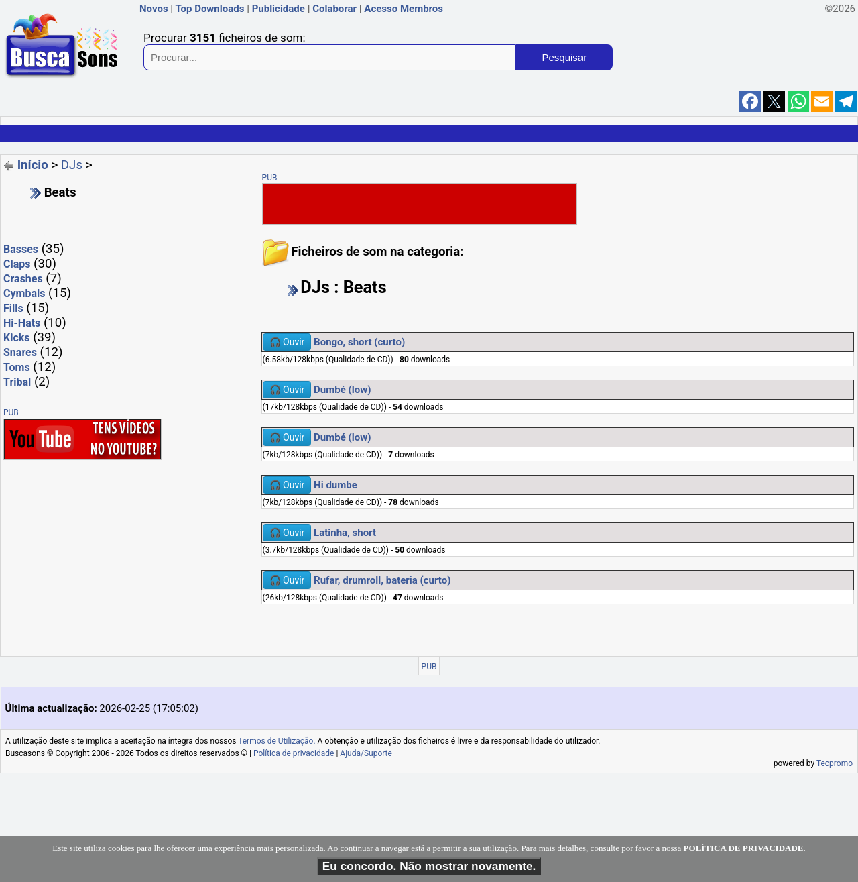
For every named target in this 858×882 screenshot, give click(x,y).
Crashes (23, 278)
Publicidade (278, 9)
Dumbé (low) (342, 390)
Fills (13, 308)
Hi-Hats (21, 323)
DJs (71, 165)
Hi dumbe (335, 485)
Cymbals (24, 293)
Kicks (16, 337)
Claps (16, 264)
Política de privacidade (293, 753)
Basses (20, 249)
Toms (16, 367)
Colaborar (334, 9)
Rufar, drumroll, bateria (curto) (382, 580)
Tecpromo (834, 763)
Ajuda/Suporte (366, 753)
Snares (20, 352)
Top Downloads (209, 9)
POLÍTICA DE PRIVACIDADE (744, 848)
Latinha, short (345, 533)
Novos (153, 9)
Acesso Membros (403, 9)
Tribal (17, 382)
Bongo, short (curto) (359, 342)
